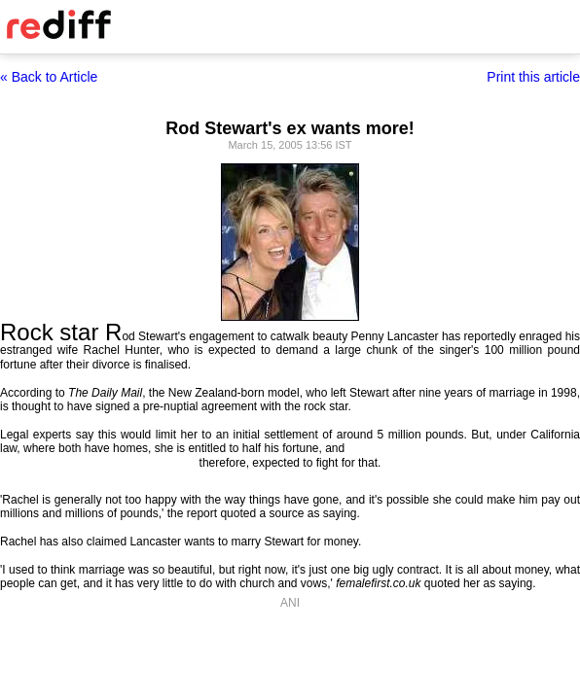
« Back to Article (48, 77)
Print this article (533, 77)
